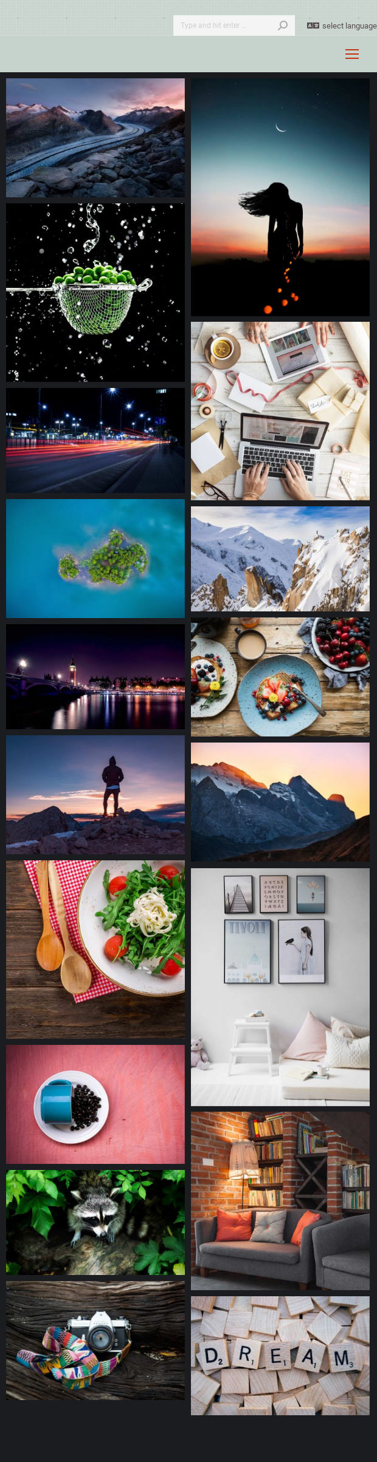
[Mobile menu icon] (352, 54)
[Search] (234, 25)
